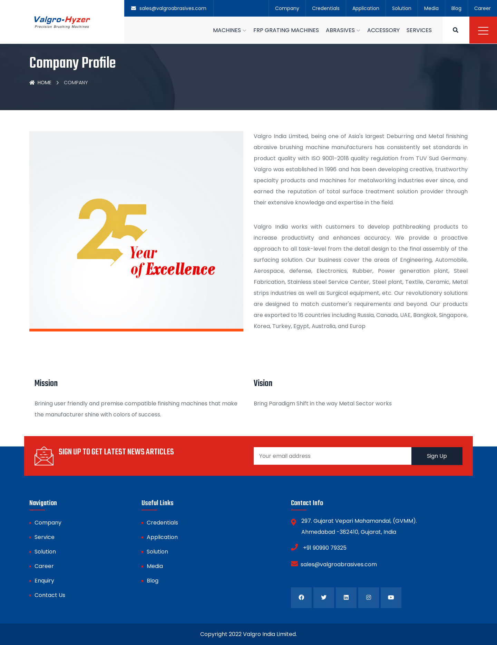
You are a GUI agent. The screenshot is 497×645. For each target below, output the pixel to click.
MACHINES (227, 30)
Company (287, 8)
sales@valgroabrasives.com (334, 564)
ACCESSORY (383, 30)
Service (45, 537)
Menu (483, 30)
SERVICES (419, 30)
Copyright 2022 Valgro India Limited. (248, 634)
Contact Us (50, 595)
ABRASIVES (340, 30)
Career (482, 8)
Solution (401, 8)
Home (40, 82)
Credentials (326, 8)
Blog (456, 8)
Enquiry (44, 581)
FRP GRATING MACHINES (286, 30)
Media (431, 8)
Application (365, 8)
